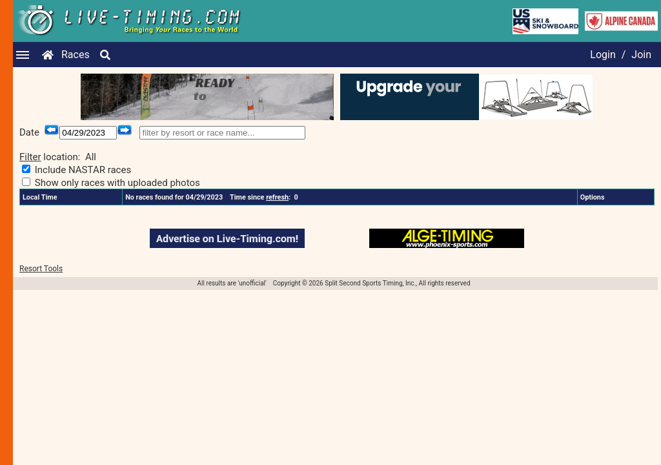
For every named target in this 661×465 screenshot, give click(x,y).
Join (641, 54)
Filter (30, 157)
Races (75, 54)
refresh (277, 197)
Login (602, 54)
